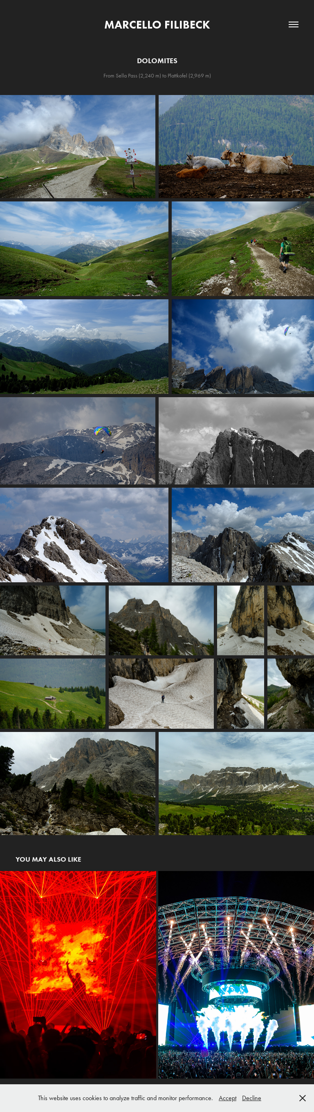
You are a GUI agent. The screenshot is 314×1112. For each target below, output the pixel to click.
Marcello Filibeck (157, 24)
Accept (227, 1098)
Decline (251, 1098)
